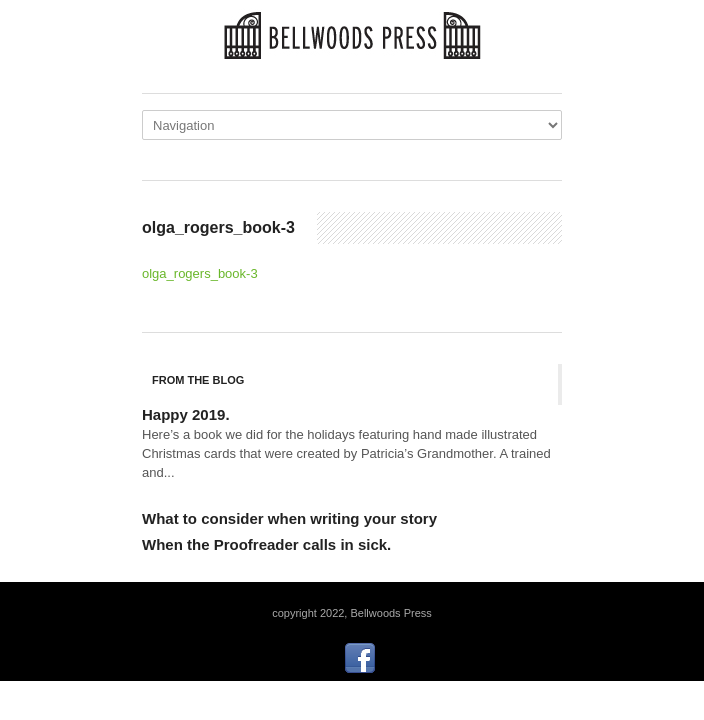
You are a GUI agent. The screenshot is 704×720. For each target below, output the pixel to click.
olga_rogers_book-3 (200, 273)
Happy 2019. (186, 414)
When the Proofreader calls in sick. (266, 544)
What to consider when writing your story (289, 518)
